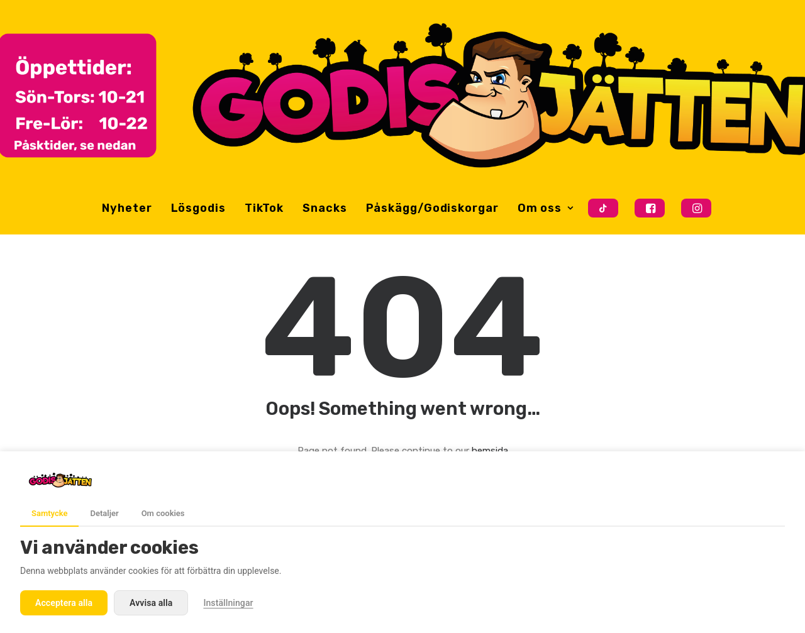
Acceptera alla (63, 603)
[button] (604, 208)
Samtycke (49, 513)
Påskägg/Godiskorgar (432, 208)
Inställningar (228, 603)
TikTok (264, 208)
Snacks (325, 208)
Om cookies (163, 513)
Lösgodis (198, 208)
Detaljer (104, 513)
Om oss (546, 208)
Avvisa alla (151, 603)
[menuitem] (127, 208)
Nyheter (127, 208)
